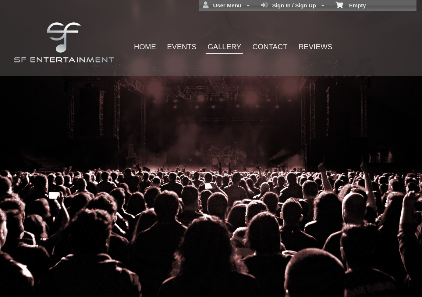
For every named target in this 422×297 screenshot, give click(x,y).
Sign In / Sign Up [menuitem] (293, 5)
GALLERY (224, 47)
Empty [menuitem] (351, 4)
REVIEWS (315, 47)
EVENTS (181, 47)
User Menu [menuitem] (226, 5)
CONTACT (269, 47)
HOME (145, 47)
